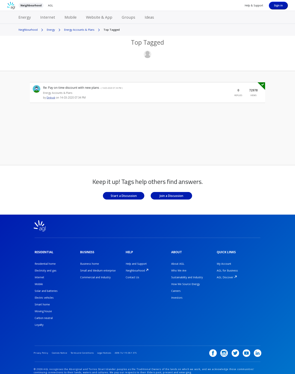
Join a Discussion (171, 196)
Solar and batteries (46, 287)
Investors (176, 294)
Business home (89, 260)
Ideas (149, 17)
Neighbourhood (31, 5)
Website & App (99, 17)
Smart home (42, 301)
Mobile (71, 17)
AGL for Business (227, 267)
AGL (50, 5)
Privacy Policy (42, 343)
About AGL (177, 260)
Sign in (278, 5)
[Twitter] (238, 343)
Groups (128, 17)
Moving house (43, 307)
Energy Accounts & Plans (79, 29)
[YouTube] (248, 343)
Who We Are (178, 267)
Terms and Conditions (89, 343)
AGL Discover (225, 274)
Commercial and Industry (95, 273)
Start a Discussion (124, 196)
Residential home (45, 260)
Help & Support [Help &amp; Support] (254, 5)
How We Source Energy (185, 280)
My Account (224, 260)
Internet (47, 17)
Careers (176, 287)
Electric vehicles (44, 294)
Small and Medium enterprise (98, 267)
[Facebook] (218, 343)
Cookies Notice (63, 343)
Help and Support (136, 260)
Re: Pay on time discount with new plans (82, 88)
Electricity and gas (45, 267)
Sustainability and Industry (187, 273)
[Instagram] (228, 343)
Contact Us (132, 273)
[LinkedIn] (257, 343)
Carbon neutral (44, 314)
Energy (24, 17)
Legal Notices (114, 343)
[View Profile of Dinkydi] (51, 97)
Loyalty (39, 321)
